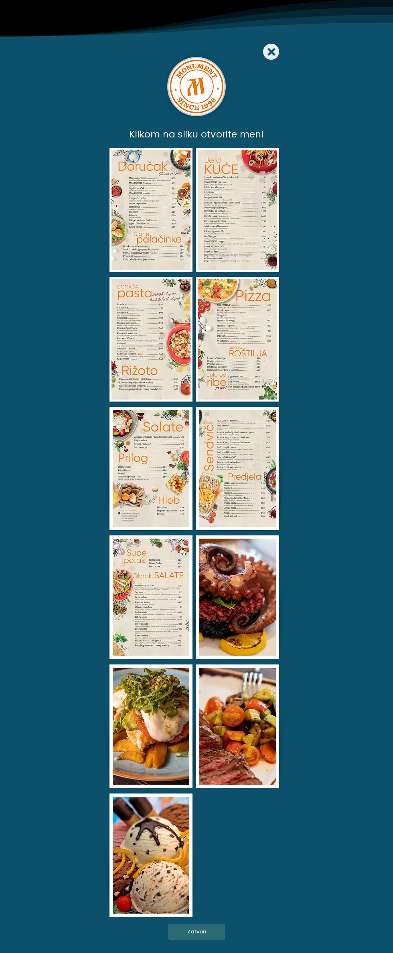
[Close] (271, 52)
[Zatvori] (196, 932)
